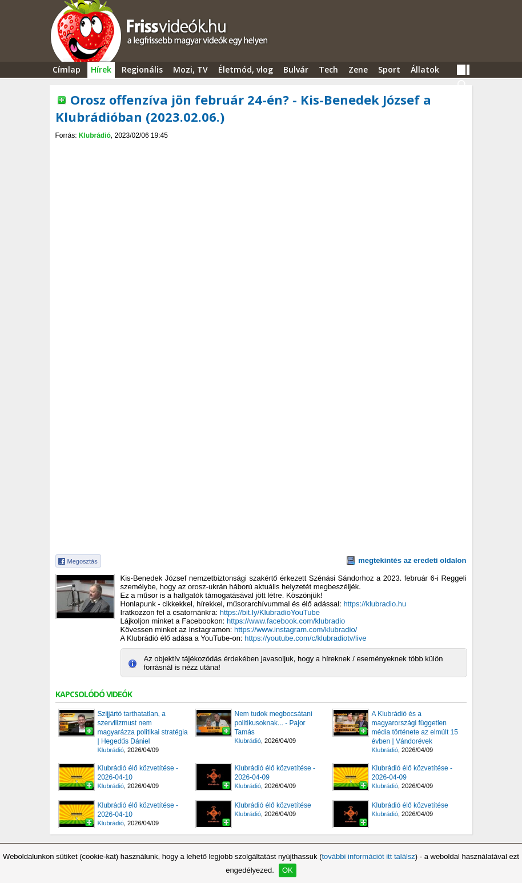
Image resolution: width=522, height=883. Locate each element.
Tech (328, 69)
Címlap (67, 69)
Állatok (425, 69)
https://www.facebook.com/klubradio (286, 621)
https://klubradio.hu (374, 604)
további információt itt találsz (368, 856)
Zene (358, 69)
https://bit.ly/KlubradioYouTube (270, 612)
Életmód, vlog (245, 69)
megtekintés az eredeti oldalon (412, 560)
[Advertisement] (261, 149)
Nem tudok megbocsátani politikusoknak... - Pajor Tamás (273, 723)
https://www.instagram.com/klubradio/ (295, 629)
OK (287, 870)
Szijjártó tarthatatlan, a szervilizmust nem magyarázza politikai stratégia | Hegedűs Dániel (143, 727)
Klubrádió (95, 135)
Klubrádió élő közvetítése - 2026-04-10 (138, 772)
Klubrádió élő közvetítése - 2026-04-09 (275, 772)
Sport (389, 69)
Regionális (142, 69)
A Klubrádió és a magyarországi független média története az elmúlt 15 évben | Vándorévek (415, 727)
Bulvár (295, 69)
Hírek (101, 69)
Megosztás (82, 561)
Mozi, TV (190, 69)
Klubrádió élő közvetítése (273, 805)
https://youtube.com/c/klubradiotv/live (305, 638)
